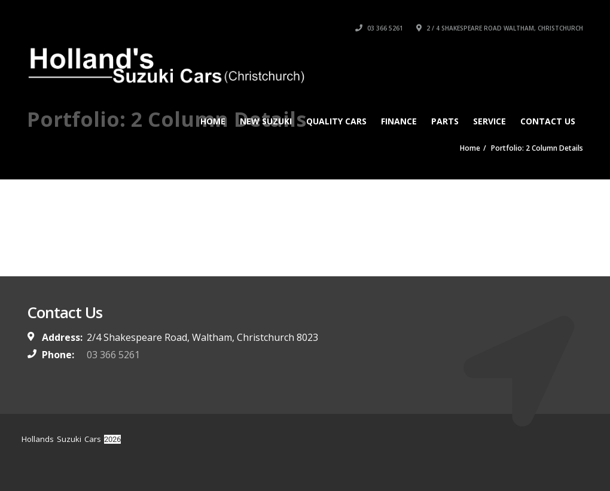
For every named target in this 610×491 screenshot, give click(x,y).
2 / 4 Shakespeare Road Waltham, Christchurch (499, 28)
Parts (445, 121)
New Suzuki (266, 121)
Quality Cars (336, 121)
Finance (399, 121)
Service (489, 121)
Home (212, 121)
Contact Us (547, 121)
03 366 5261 (379, 28)
